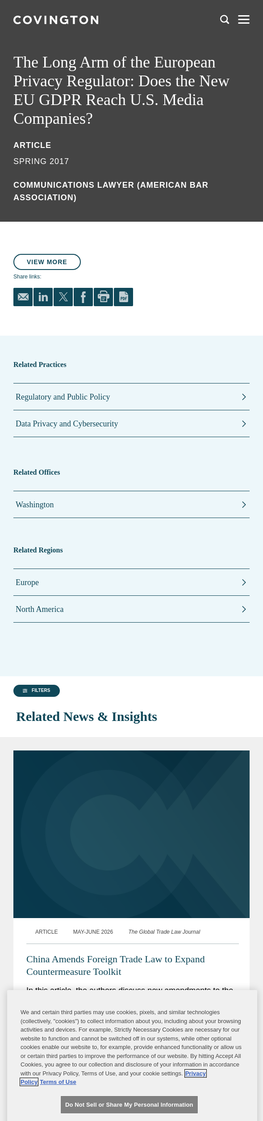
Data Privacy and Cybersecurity (67, 423)
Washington (35, 504)
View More (47, 262)
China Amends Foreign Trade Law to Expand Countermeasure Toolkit (115, 965)
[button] (36, 691)
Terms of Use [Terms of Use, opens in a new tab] (58, 1100)
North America (39, 609)
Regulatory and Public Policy (63, 396)
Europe (27, 582)
